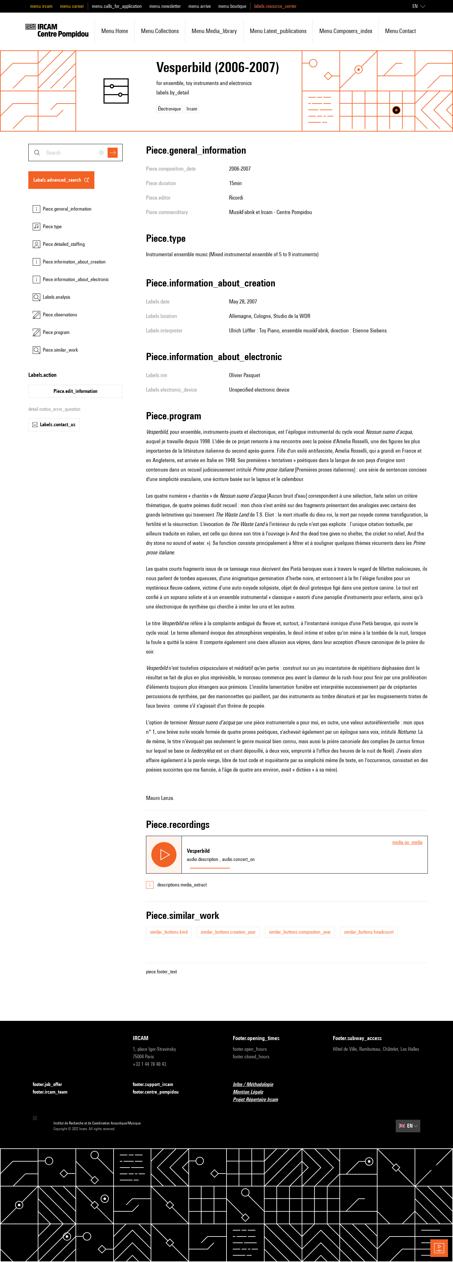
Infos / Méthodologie (257, 1084)
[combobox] (75, 152)
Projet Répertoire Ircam (259, 1099)
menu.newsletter (165, 6)
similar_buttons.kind (168, 932)
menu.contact (400, 30)
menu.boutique (232, 6)
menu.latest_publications (278, 30)
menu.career (72, 6)
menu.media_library (214, 30)
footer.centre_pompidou (159, 1092)
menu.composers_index (345, 30)
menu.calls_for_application (117, 6)
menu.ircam (41, 6)
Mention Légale (252, 1092)
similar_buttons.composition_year (300, 932)
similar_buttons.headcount (369, 932)
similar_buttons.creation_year (228, 932)
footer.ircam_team (54, 1092)
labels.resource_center (275, 6)
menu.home (114, 30)
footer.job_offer (51, 1084)
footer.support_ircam (157, 1084)
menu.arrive (199, 6)
